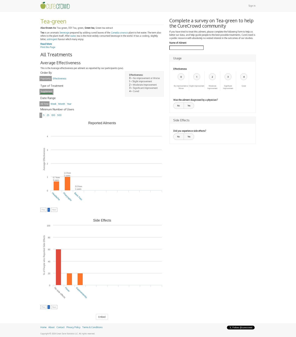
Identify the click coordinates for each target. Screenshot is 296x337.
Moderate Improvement (212, 87)
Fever (68, 290)
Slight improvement (196, 86)
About (51, 327)
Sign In (252, 5)
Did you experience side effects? (189, 130)
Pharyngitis (67, 197)
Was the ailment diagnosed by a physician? (195, 99)
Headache (56, 196)
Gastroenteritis (81, 293)
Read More (46, 44)
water (73, 35)
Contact (60, 327)
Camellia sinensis (119, 32)
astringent (52, 39)
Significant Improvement (228, 87)
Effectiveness (180, 68)
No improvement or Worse (181, 87)
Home (43, 327)
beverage (64, 32)
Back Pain (78, 196)
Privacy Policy (73, 327)
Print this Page (47, 47)
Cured (244, 86)
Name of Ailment (177, 42)
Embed (102, 316)
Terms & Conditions (92, 327)
